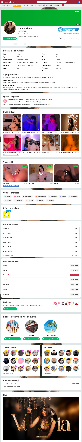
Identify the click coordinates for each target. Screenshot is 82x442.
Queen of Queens (36, 99)
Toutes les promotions (38, 5)
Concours (49, 5)
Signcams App (58, 5)
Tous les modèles (6, 5)
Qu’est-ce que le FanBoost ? (71, 33)
